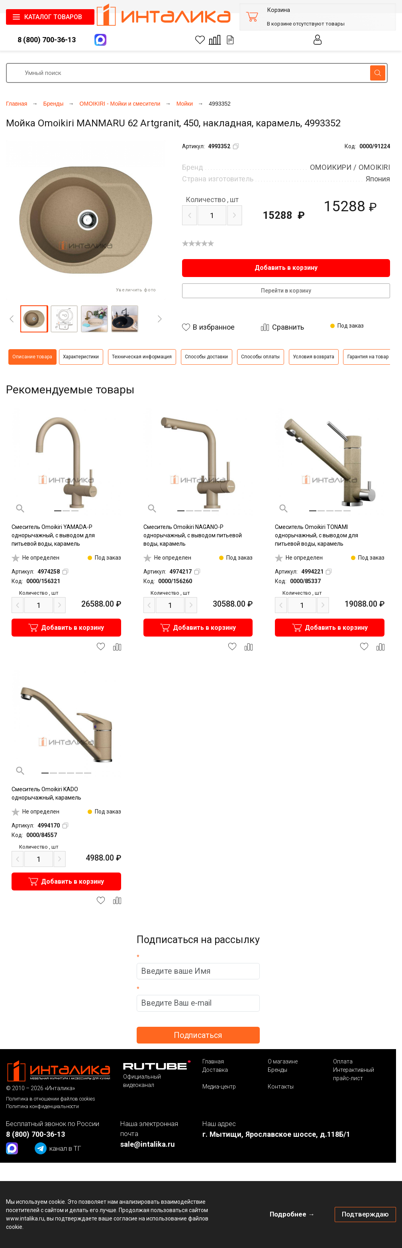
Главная (213, 1061)
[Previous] (11, 318)
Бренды (277, 1070)
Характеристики (81, 357)
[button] (33, 318)
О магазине (283, 1061)
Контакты (281, 1086)
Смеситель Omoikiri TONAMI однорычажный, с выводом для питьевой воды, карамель (316, 535)
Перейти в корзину (286, 290)
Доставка (215, 1070)
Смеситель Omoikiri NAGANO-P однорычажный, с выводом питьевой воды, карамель (192, 535)
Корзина (278, 10)
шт (212, 200)
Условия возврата (313, 357)
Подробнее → (292, 1214)
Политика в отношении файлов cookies (50, 1099)
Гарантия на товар (367, 357)
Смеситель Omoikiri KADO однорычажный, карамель (46, 793)
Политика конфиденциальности (42, 1106)
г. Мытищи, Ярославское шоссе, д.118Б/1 (276, 1134)
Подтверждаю (365, 1214)
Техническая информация (142, 357)
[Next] (159, 318)
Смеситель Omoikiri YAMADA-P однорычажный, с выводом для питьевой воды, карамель (53, 535)
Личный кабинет (318, 40)
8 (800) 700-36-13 (47, 39)
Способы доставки (206, 357)
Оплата (343, 1061)
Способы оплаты (260, 357)
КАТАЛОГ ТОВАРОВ (53, 17)
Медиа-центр (219, 1086)
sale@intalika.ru (147, 1144)
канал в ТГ (58, 1148)
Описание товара (32, 357)
